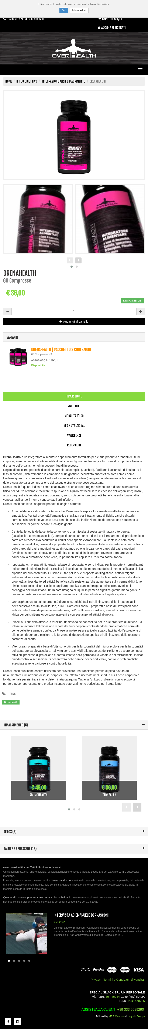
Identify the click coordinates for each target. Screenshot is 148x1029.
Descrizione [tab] (74, 396)
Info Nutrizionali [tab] (74, 425)
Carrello (111, 19)
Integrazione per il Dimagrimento (63, 81)
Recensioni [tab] (74, 445)
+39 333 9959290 (130, 1009)
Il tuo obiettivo (26, 81)
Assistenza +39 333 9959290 (28, 19)
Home (8, 81)
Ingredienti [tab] (74, 406)
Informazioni (79, 10)
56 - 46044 (113, 996)
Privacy (95, 979)
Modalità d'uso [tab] (74, 416)
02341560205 (136, 1001)
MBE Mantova (117, 1016)
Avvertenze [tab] (74, 435)
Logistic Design (136, 1016)
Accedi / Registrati (112, 27)
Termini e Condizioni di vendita (123, 979)
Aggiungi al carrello (73, 321)
